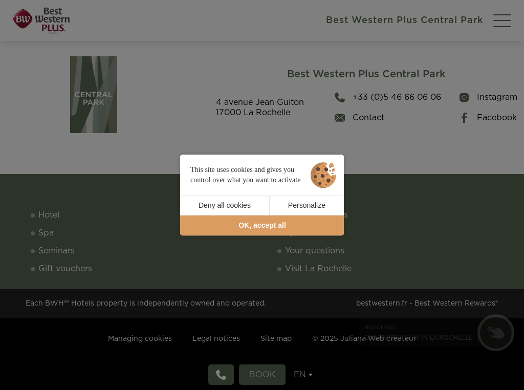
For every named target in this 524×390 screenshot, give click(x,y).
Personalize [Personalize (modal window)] (306, 205)
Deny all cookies (225, 205)
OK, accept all (262, 225)
